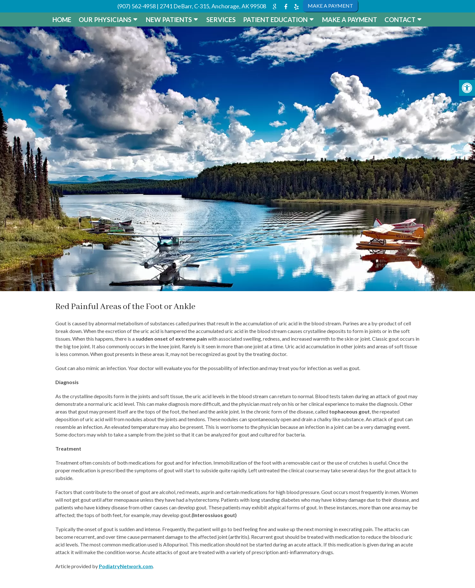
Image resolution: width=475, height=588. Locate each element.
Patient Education (275, 19)
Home (61, 19)
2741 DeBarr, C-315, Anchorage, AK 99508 (213, 6)
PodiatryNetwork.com (126, 566)
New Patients (169, 19)
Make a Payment (349, 19)
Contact (400, 19)
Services (221, 19)
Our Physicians (105, 19)
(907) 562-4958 (136, 6)
